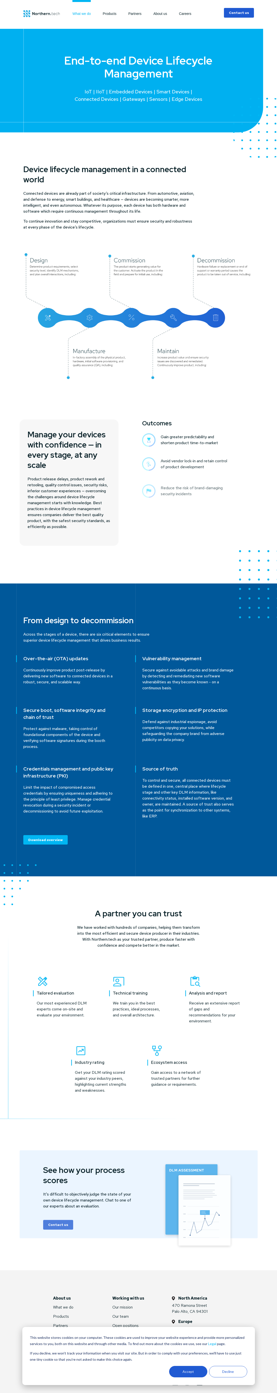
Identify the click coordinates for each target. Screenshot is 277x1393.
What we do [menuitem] (81, 14)
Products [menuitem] (109, 14)
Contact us (239, 12)
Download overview (45, 840)
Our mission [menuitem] (122, 1307)
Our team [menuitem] (120, 1316)
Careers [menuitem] (185, 14)
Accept (188, 1371)
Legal (212, 1344)
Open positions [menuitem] (125, 1325)
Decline (228, 1371)
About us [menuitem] (160, 14)
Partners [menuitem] (134, 14)
